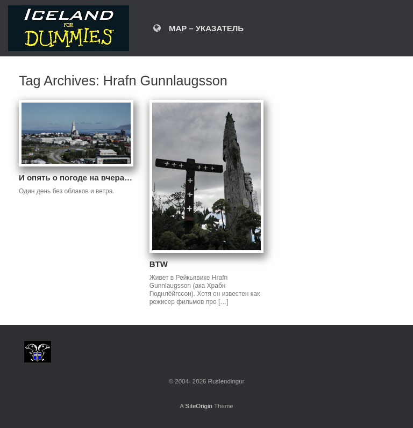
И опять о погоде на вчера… (75, 177)
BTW (158, 264)
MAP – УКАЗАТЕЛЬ (198, 28)
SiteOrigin (198, 406)
